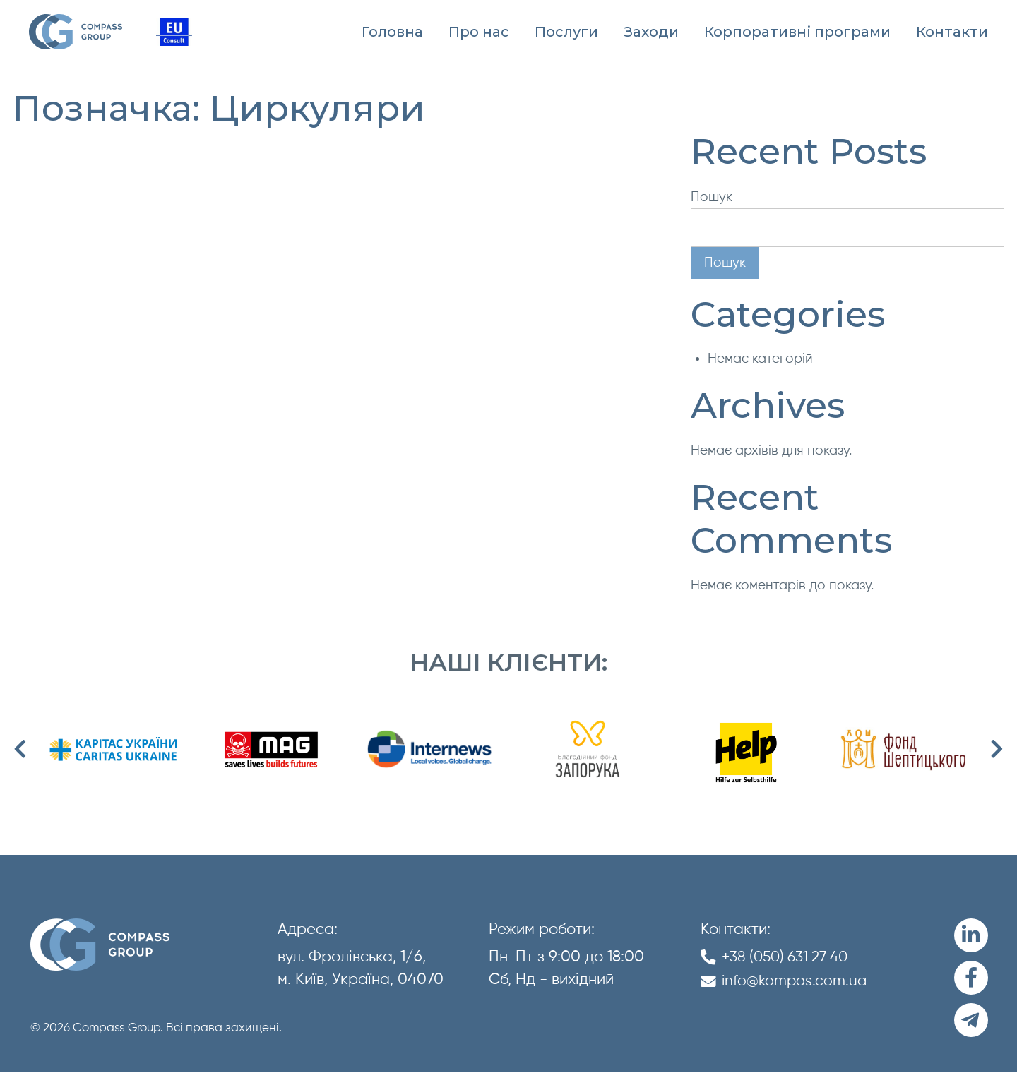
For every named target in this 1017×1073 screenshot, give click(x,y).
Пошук (711, 197)
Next (997, 749)
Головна (392, 31)
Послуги (566, 31)
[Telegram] (971, 1021)
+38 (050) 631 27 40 (790, 957)
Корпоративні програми (797, 31)
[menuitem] (392, 31)
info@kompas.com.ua (797, 980)
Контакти (952, 31)
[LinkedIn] (971, 936)
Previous (20, 749)
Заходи (651, 31)
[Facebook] (971, 978)
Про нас (478, 31)
